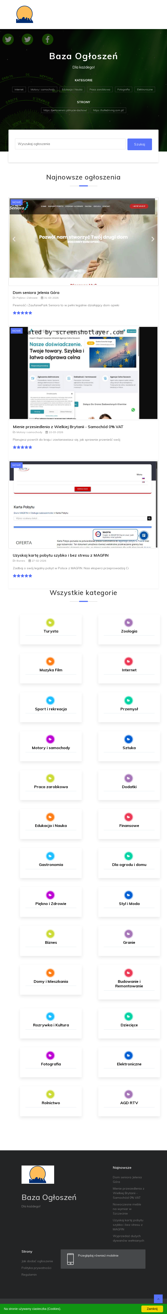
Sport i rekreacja (51, 708)
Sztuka (129, 747)
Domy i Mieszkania (51, 981)
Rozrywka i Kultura (51, 1024)
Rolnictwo (51, 1102)
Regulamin (29, 1275)
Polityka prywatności (36, 1268)
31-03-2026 (49, 297)
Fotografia (123, 89)
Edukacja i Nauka (72, 89)
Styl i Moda (129, 903)
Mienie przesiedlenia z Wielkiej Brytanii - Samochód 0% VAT (68, 426)
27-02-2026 (37, 560)
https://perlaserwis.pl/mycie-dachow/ (65, 110)
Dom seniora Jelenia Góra (36, 292)
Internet (19, 89)
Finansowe (129, 825)
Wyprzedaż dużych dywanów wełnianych (128, 1238)
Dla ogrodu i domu (129, 864)
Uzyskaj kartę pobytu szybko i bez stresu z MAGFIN (61, 555)
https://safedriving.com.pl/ (108, 110)
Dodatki (129, 786)
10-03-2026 (54, 432)
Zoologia (129, 631)
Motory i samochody (43, 89)
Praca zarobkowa (100, 89)
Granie (129, 942)
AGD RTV (129, 1102)
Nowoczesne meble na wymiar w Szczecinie (127, 1208)
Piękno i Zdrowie (25, 297)
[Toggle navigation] (152, 14)
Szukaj (139, 144)
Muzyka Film (51, 669)
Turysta (50, 631)
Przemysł (129, 708)
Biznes (19, 560)
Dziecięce (129, 1024)
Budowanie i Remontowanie (129, 984)
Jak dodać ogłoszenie (37, 1261)
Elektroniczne (145, 89)
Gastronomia (51, 864)
